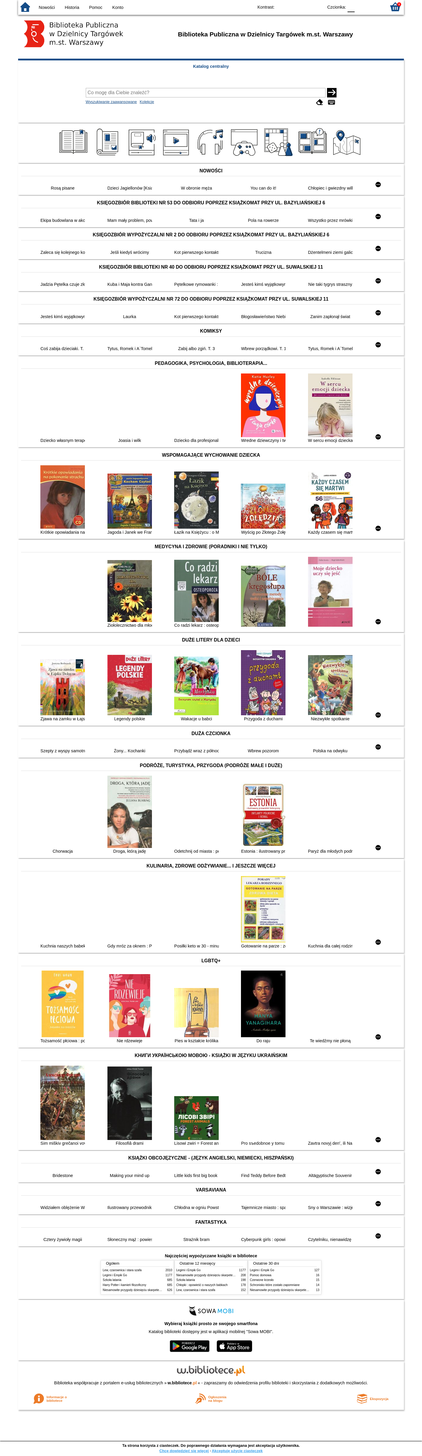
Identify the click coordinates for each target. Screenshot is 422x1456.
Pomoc (95, 7)
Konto (117, 7)
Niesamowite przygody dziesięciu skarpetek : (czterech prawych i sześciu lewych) (157, 1290)
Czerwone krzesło (262, 1280)
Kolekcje (147, 102)
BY (317, 6)
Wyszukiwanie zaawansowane (111, 102)
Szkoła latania (112, 1280)
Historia (72, 7)
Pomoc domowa (260, 1275)
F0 (351, 6)
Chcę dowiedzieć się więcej (184, 1451)
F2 (375, 6)
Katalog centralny (211, 66)
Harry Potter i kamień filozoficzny (124, 1285)
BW (293, 6)
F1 (361, 6)
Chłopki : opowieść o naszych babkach (202, 1285)
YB (305, 6)
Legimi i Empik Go (115, 1275)
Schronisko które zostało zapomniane (275, 1285)
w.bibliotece (182, 1382)
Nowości (47, 7)
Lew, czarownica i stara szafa (122, 1270)
